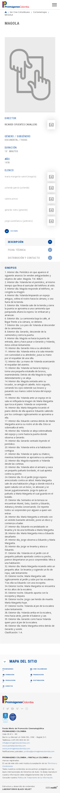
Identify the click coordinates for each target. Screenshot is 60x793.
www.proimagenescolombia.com (16, 748)
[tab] (30, 242)
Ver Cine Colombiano (20, 12)
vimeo (17, 708)
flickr (22, 708)
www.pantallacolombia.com (14, 746)
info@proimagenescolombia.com (16, 743)
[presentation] (30, 242)
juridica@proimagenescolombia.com (39, 751)
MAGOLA (9, 14)
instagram (26, 708)
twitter (7, 708)
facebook (3, 708)
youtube (12, 708)
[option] (30, 74)
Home (6, 12)
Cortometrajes (40, 12)
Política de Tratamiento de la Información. (35, 778)
